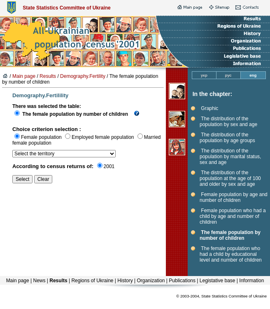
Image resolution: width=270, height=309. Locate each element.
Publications (182, 280)
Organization (151, 280)
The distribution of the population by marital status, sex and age (230, 156)
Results (48, 76)
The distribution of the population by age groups (227, 137)
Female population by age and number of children (234, 197)
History (125, 280)
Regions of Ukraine (92, 280)
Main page (23, 76)
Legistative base (217, 280)
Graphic (209, 108)
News (39, 280)
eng (252, 75)
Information (251, 280)
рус (228, 75)
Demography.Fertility (82, 76)
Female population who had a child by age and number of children (233, 216)
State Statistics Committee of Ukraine (66, 8)
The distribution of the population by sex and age (228, 121)
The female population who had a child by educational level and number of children (231, 254)
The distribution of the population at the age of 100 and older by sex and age (230, 178)
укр (204, 75)
